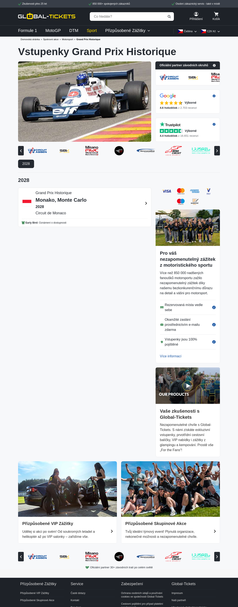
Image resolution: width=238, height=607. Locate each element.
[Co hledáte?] (132, 16)
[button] (187, 65)
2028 (26, 164)
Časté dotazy (78, 593)
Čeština (188, 31)
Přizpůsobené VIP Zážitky (34, 593)
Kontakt (75, 600)
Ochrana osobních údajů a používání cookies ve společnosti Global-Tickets (142, 595)
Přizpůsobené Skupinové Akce (37, 600)
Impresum (177, 593)
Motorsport (67, 39)
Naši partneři (179, 600)
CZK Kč (211, 31)
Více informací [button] (170, 356)
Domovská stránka (30, 39)
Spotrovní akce (50, 39)
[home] (46, 16)
